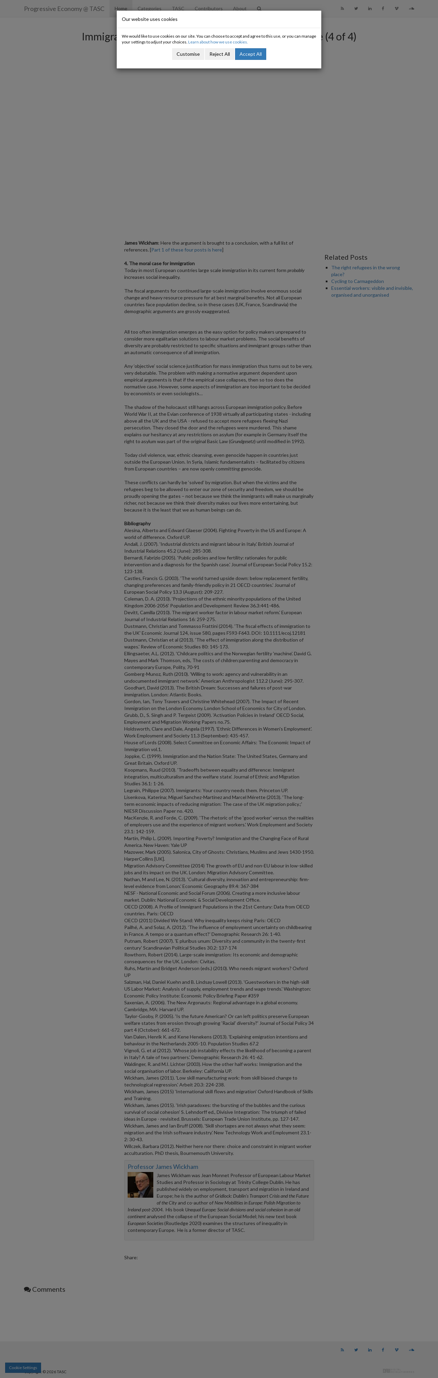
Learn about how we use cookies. (218, 41)
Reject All (219, 54)
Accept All (251, 54)
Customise (188, 54)
